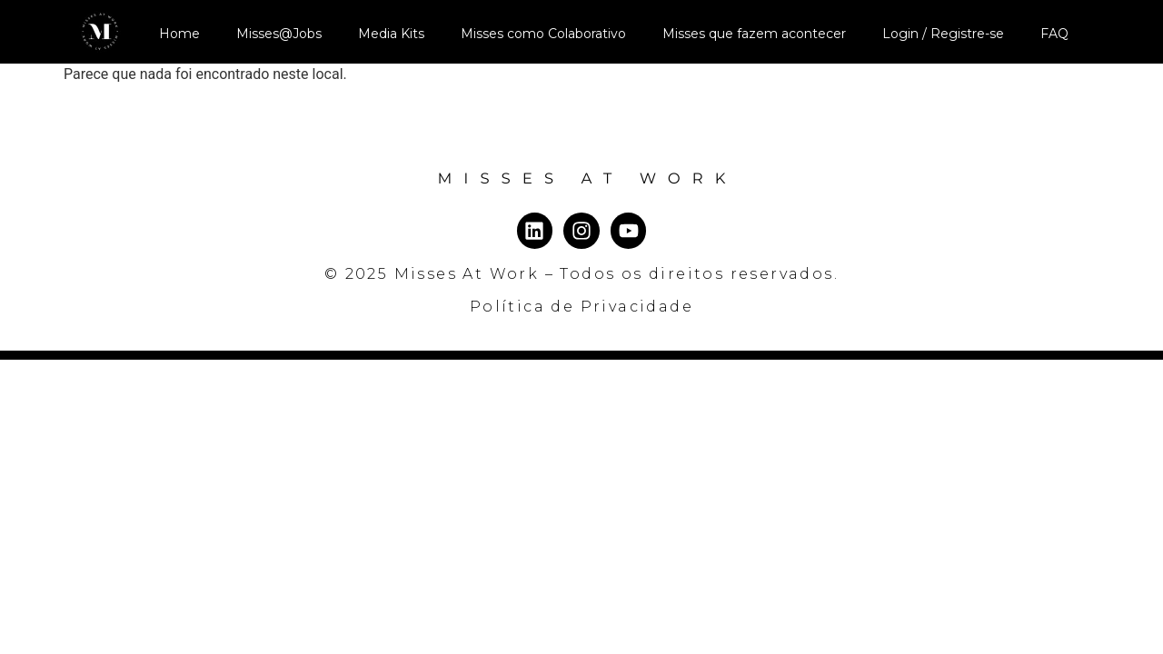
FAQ (1054, 33)
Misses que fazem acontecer (754, 33)
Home (179, 33)
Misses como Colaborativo (543, 33)
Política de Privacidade (581, 306)
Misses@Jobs (279, 33)
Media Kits (391, 33)
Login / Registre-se (943, 33)
